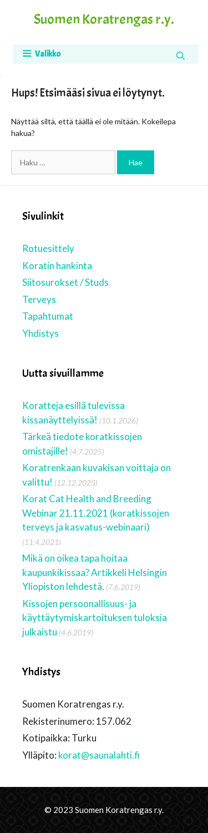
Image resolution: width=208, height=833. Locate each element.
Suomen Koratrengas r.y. (104, 19)
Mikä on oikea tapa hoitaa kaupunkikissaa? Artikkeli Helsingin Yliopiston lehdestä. (94, 572)
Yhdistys (40, 333)
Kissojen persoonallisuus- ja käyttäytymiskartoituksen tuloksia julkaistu (94, 618)
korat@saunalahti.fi (99, 755)
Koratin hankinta (57, 265)
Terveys (39, 299)
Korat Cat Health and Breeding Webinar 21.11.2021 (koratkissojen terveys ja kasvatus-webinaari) (95, 513)
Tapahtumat (47, 316)
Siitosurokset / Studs (65, 282)
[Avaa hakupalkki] (180, 55)
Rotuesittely (48, 248)
